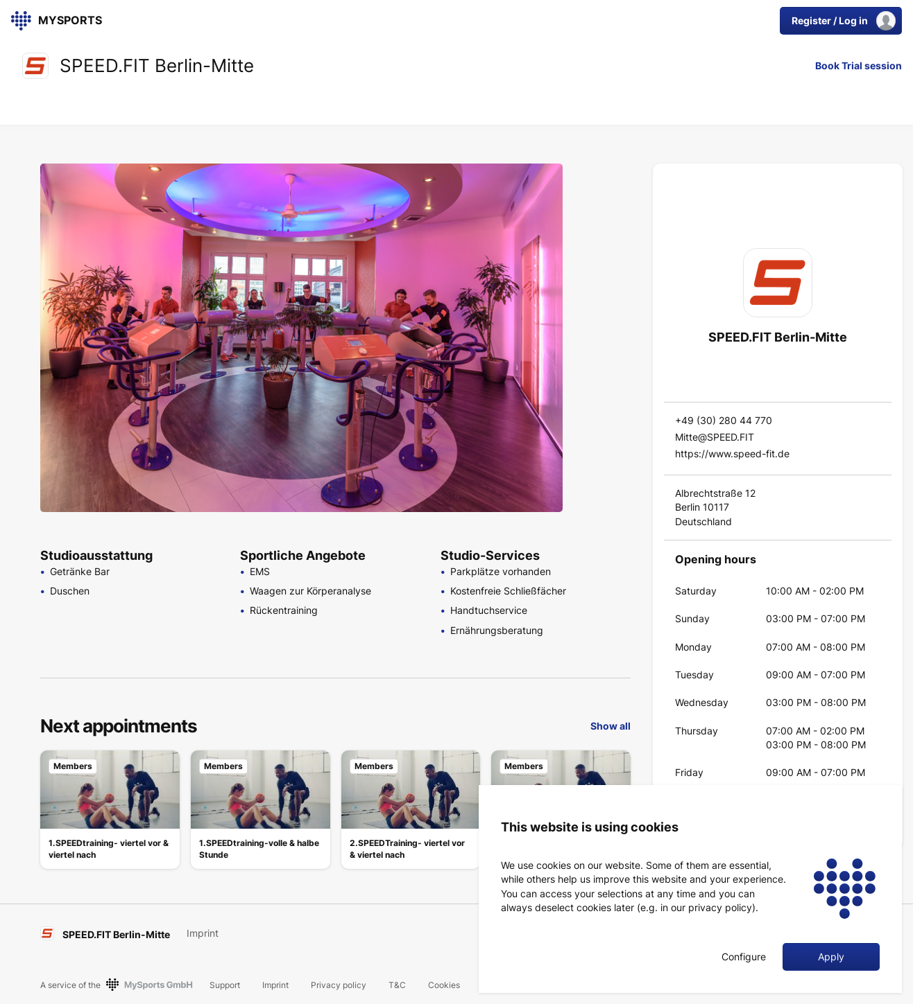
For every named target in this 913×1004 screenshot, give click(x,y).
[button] (301, 338)
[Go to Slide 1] (599, 183)
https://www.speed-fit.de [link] (732, 453)
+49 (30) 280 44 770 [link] (723, 420)
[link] (46, 20)
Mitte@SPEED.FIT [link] (714, 437)
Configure (744, 957)
